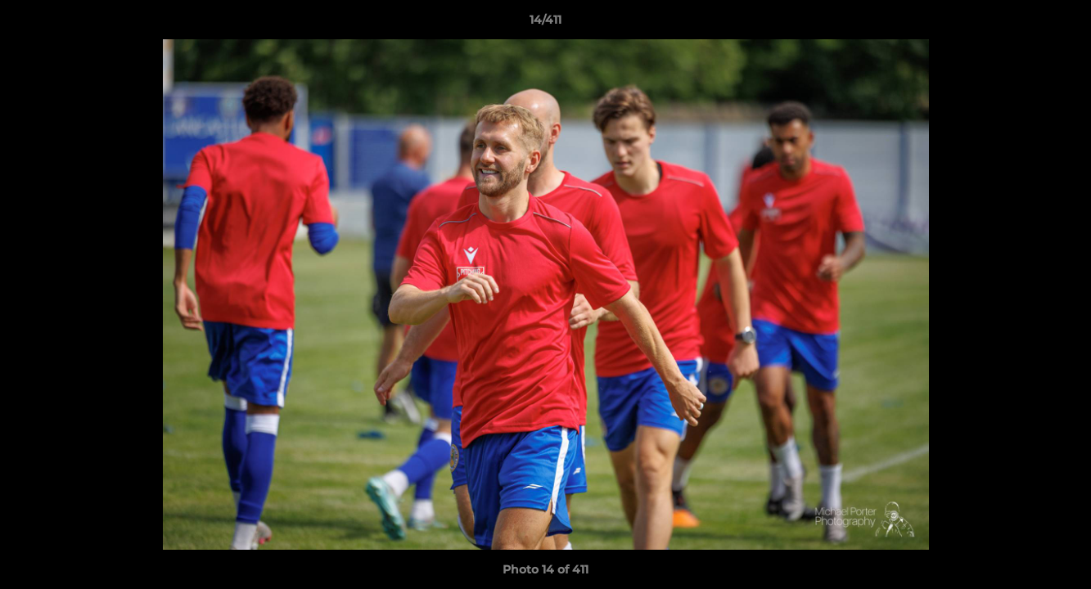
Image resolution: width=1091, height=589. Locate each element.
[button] (1061, 23)
